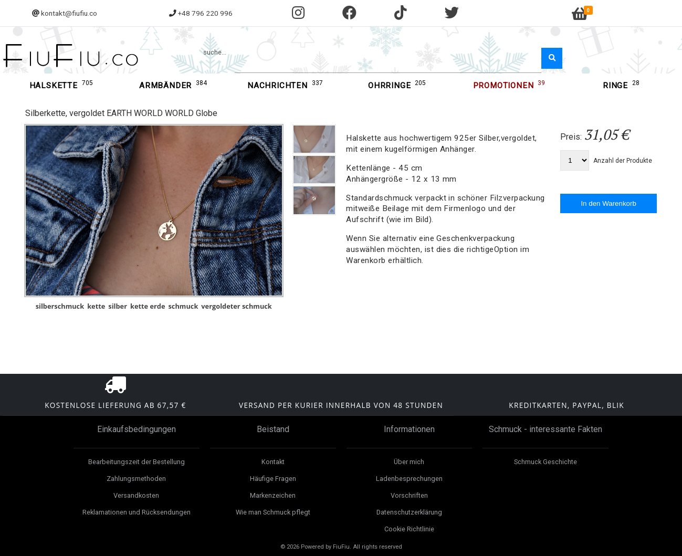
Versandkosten (136, 495)
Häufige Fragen (273, 478)
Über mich (409, 462)
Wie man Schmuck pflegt (273, 512)
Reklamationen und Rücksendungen (136, 512)
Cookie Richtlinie (409, 529)
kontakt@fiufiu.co (69, 13)
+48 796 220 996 (205, 13)
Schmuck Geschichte (545, 462)
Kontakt (273, 462)
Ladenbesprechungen (409, 478)
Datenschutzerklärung (409, 512)
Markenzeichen (273, 495)
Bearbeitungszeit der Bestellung (136, 462)
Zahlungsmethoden (136, 478)
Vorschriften (409, 495)
